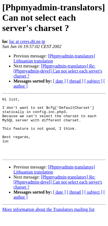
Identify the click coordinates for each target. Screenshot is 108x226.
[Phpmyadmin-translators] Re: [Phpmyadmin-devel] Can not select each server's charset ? (57, 71)
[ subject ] (93, 81)
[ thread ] (75, 81)
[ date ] (59, 81)
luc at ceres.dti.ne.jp (27, 41)
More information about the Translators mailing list (48, 221)
